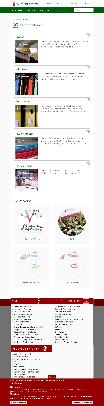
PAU (72, 239)
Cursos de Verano (32, 239)
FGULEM (58, 327)
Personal (57, 10)
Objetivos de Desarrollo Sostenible (28, 339)
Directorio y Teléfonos (23, 309)
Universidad (17, 10)
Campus (50, 3)
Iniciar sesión (87, 3)
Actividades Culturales (23, 314)
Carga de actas (20, 374)
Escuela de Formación (64, 324)
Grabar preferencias (18, 403)
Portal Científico (61, 339)
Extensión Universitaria (64, 322)
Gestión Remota (61, 334)
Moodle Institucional (22, 354)
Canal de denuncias (63, 311)
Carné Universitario (22, 311)
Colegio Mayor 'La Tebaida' (25, 332)
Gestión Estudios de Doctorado (26, 372)
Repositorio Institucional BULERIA (69, 319)
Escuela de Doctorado (64, 314)
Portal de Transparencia (65, 309)
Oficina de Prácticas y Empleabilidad (28, 327)
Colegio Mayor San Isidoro (25, 329)
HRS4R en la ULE (62, 337)
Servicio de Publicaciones (24, 342)
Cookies (52, 378)
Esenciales (16, 388)
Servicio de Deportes (22, 319)
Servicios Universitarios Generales (28, 334)
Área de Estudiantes (22, 317)
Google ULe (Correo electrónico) (27, 359)
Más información (16, 384)
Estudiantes (30, 10)
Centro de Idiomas (21, 322)
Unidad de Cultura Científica (66, 342)
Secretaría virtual (21, 356)
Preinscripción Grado (32, 282)
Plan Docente (19, 367)
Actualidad (68, 15)
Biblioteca (73, 3)
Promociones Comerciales (24, 337)
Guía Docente (19, 364)
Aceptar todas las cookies (82, 403)
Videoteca (59, 329)
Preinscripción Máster (72, 282)
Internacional (61, 3)
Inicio (16, 19)
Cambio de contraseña (23, 306)
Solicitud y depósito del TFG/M (26, 369)
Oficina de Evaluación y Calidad (67, 306)
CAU (15, 361)
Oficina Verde (19, 324)
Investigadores (44, 10)
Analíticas (15, 395)
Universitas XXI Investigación (25, 377)
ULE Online (59, 332)
